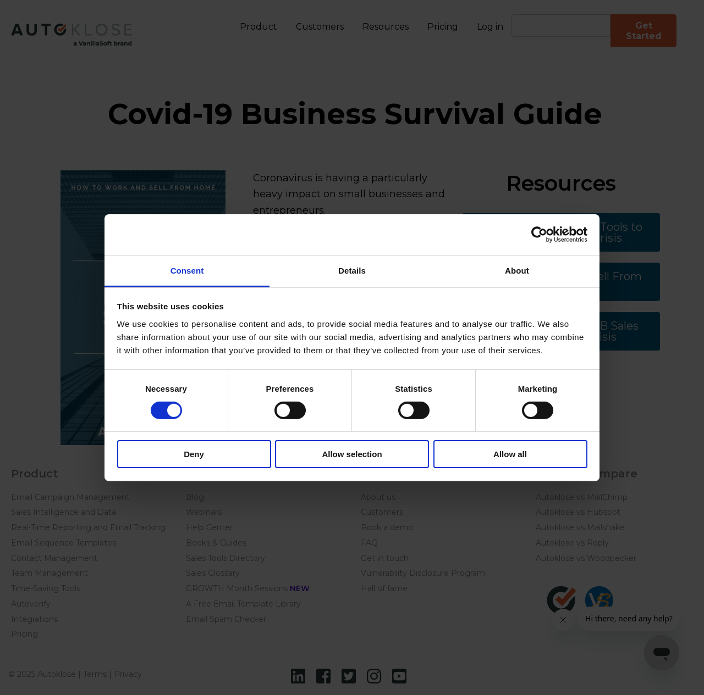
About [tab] (517, 270)
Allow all (510, 454)
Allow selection (352, 454)
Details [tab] (352, 270)
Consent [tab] (187, 270)
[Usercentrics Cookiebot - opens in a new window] (539, 234)
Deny (194, 454)
